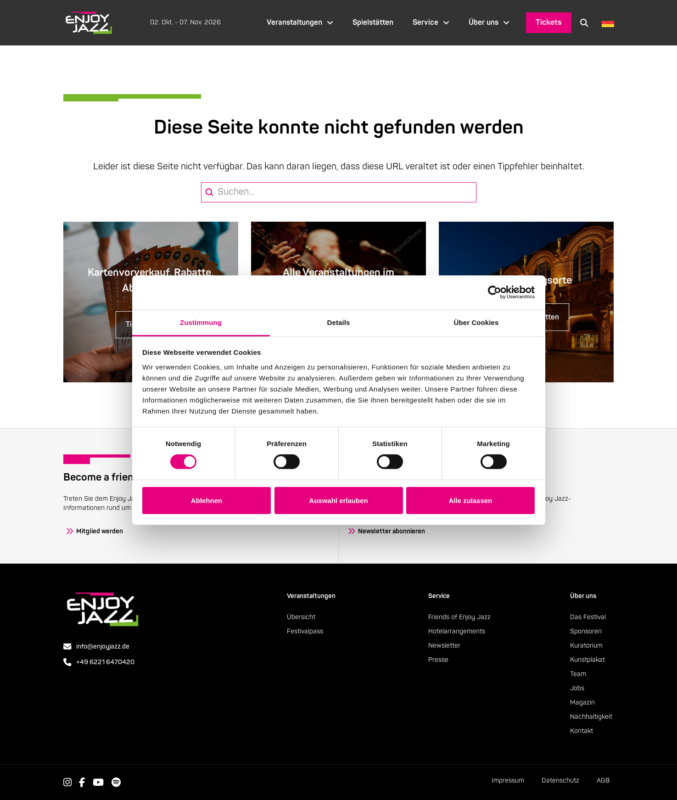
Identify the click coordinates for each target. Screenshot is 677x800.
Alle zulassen (470, 500)
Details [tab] (338, 322)
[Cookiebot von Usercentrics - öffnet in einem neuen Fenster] (494, 292)
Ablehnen (206, 500)
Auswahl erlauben (338, 500)
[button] (584, 22)
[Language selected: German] (605, 22)
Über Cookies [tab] (476, 322)
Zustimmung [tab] (201, 322)
